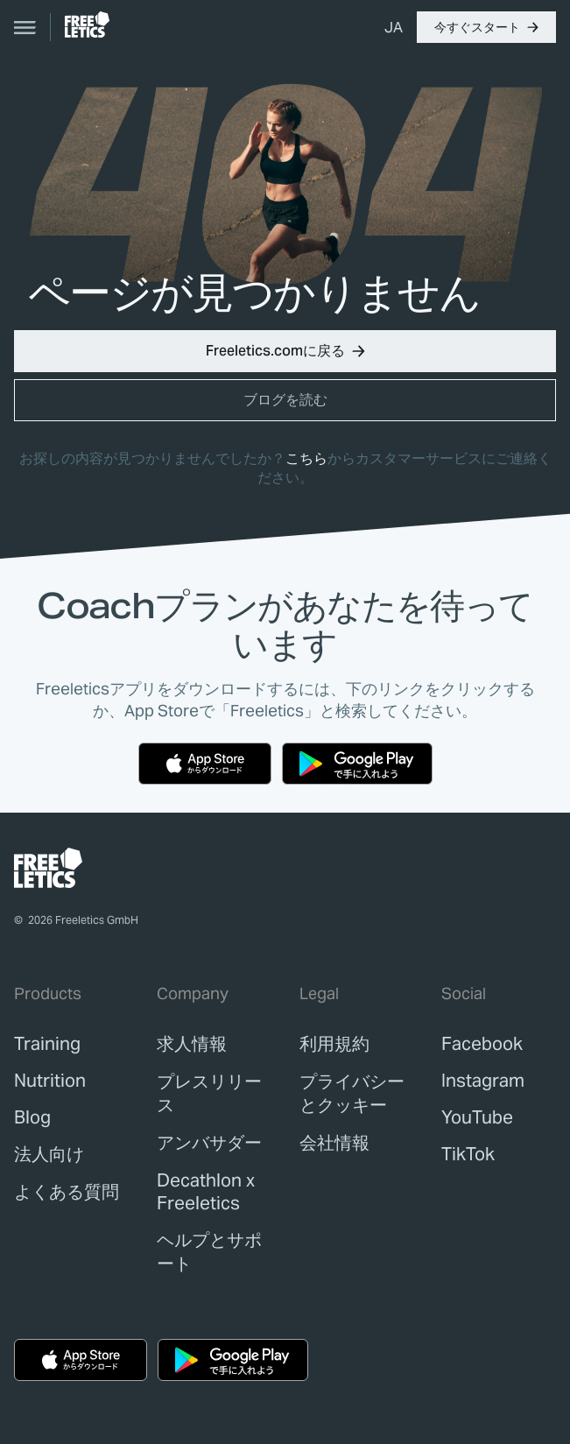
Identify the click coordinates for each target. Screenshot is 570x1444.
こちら (306, 458)
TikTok (468, 1154)
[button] (486, 27)
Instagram (482, 1080)
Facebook (482, 1043)
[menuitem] (393, 27)
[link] (87, 24)
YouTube (477, 1117)
